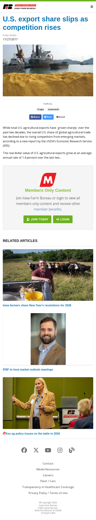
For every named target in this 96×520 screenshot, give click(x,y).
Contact (48, 463)
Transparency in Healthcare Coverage (48, 487)
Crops (40, 109)
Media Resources (48, 469)
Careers (48, 475)
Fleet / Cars (48, 481)
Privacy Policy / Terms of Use (48, 493)
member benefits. (48, 209)
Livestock (53, 109)
